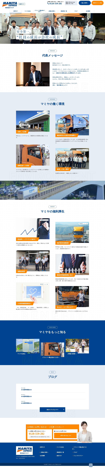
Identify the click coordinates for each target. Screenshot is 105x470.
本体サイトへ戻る (97, 3)
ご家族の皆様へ (51, 11)
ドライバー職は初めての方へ (40, 11)
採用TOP (15, 11)
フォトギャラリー (77, 459)
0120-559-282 (54, 3)
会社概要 (88, 11)
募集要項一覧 (64, 11)
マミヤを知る (28, 11)
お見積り (85, 3)
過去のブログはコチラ (52, 413)
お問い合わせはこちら (67, 439)
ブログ (75, 11)
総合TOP (58, 459)
